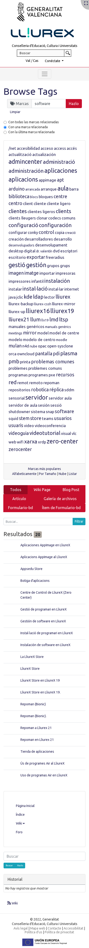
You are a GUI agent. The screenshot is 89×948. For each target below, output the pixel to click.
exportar (36, 257)
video (29, 425)
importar (47, 273)
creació (70, 233)
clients (63, 211)
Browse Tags (30, 91)
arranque (49, 189)
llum (35, 319)
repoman (51, 382)
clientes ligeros (41, 211)
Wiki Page (42, 490)
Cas (35, 61)
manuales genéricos (26, 326)
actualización (44, 154)
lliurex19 (62, 311)
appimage (47, 180)
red (13, 382)
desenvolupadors (21, 245)
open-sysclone (60, 346)
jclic (19, 297)
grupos (53, 265)
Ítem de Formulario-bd (61, 508)
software (64, 411)
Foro (19, 832)
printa (25, 362)
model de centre (64, 333)
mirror (30, 332)
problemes (18, 368)
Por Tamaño (47, 474)
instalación (57, 281)
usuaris (16, 425)
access (60, 148)
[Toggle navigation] (44, 74)
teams (47, 418)
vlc (74, 433)
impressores (20, 281)
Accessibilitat (73, 928)
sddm (69, 389)
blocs (34, 197)
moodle (61, 340)
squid (13, 418)
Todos (15, 490)
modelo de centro (39, 339)
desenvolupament (51, 245)
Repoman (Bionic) (33, 704)
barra (74, 189)
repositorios (19, 389)
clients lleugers (22, 218)
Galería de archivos (60, 499)
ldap (38, 297)
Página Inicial (25, 806)
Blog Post (71, 490)
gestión (36, 265)
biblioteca (19, 196)
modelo (15, 339)
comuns (68, 218)
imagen (16, 273)
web (12, 442)
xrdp (42, 442)
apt (60, 179)
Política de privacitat (59, 932)
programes (38, 375)
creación (16, 239)
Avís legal (21, 928)
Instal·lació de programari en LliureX (46, 633)
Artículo (19, 499)
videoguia (19, 433)
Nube (62, 474)
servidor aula (60, 398)
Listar (73, 474)
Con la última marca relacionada (31, 132)
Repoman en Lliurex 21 (37, 740)
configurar (18, 232)
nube (33, 346)
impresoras (65, 273)
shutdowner (19, 411)
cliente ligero (58, 203)
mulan (15, 345)
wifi (20, 442)
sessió (56, 405)
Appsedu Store (31, 569)
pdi (56, 353)
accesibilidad (28, 148)
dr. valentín (44, 251)
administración (26, 171)
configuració (23, 225)
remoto (36, 382)
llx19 (45, 320)
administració (59, 162)
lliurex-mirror (63, 303)
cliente (40, 203)
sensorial (17, 398)
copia (59, 232)
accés (72, 148)
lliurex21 (19, 319)
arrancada (32, 189)
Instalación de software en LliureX (45, 645)
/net (12, 148)
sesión (44, 405)
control (46, 232)
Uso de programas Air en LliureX (43, 775)
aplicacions (23, 179)
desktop (16, 251)
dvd (56, 251)
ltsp (63, 319)
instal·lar (56, 289)
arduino (17, 188)
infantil (37, 281)
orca (12, 353)
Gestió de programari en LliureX (43, 609)
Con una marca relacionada (28, 127)
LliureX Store (30, 668)
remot (22, 382)
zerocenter (20, 449)
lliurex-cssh (42, 304)
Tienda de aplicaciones (37, 751)
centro (15, 203)
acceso (47, 148)
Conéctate (53, 61)
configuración (55, 225)
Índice (20, 814)
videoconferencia (50, 425)
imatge (31, 273)
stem (24, 418)
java (12, 297)
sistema (38, 411)
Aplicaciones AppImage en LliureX (45, 545)
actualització (20, 154)
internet (71, 289)
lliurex (63, 297)
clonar (42, 218)
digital (29, 251)
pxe (52, 375)
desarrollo (63, 239)
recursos (65, 374)
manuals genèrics (58, 327)
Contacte (54, 928)
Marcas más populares (44, 469)
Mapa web (37, 928)
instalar (15, 289)
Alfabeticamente (24, 474)
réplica (56, 389)
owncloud (25, 353)
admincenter (25, 161)
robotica (40, 389)
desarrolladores (38, 239)
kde (28, 297)
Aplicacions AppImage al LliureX (43, 557)
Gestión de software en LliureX (43, 621)
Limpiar (15, 112)
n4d (25, 346)
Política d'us (33, 932)
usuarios (63, 418)
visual (66, 433)
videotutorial (44, 433)
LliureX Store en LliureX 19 (40, 680)
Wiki (20, 823)
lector (49, 297)
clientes (18, 211)
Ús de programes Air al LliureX (42, 763)
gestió (17, 265)
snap (50, 411)
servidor (36, 397)
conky (33, 232)
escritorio (17, 257)
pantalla (43, 353)
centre (60, 196)
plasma (68, 353)
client (28, 203)
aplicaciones (60, 170)
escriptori (68, 251)
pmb (14, 361)
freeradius (55, 257)
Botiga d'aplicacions (35, 581)
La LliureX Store (32, 657)
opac (42, 346)
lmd (53, 319)
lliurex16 (38, 311)
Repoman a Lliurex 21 (36, 728)
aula (63, 188)
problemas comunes (52, 361)
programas (18, 375)
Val (28, 61)
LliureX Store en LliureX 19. (40, 692)
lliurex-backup (21, 303)
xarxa (30, 441)
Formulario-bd (20, 508)
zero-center (62, 441)
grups (65, 265)
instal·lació (35, 289)
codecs (54, 218)
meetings (15, 333)
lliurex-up (17, 311)
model (43, 333)
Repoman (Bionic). (33, 716)
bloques (46, 196)
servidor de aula (23, 405)
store (35, 418)
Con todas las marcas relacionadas (33, 122)
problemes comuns (45, 368)
